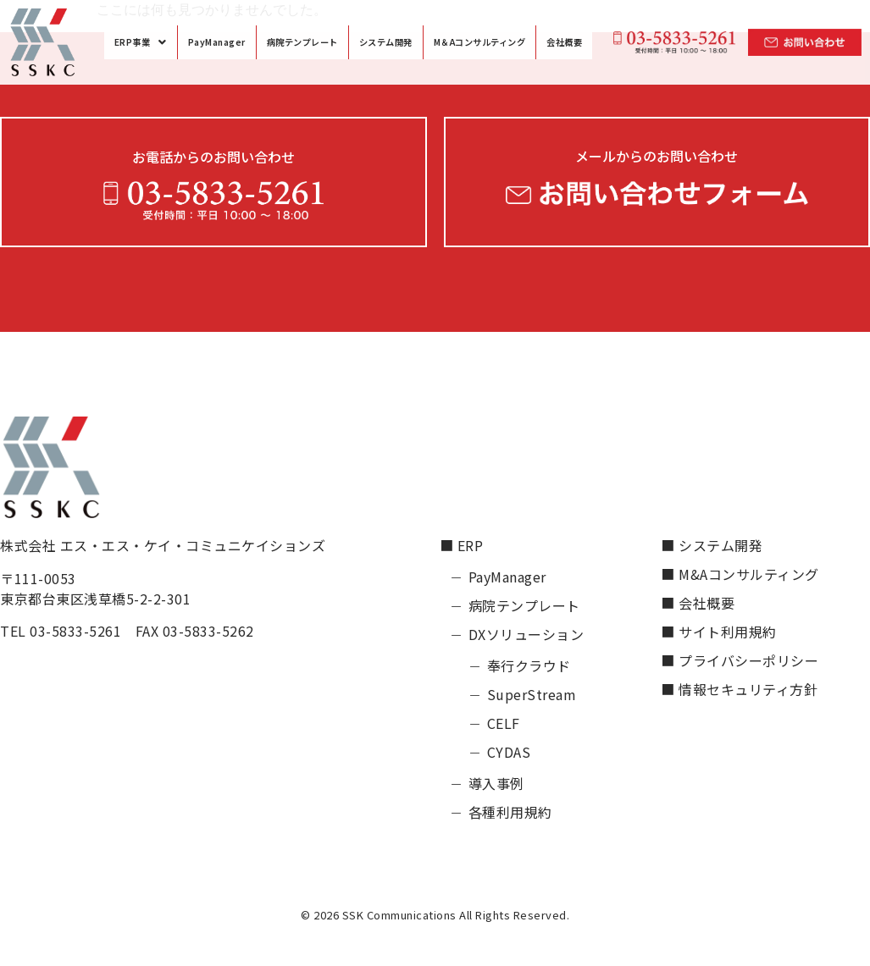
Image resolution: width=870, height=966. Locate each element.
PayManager (217, 42)
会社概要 (564, 42)
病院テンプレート (302, 42)
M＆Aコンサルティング (480, 42)
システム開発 (386, 42)
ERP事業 (140, 42)
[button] (140, 41)
